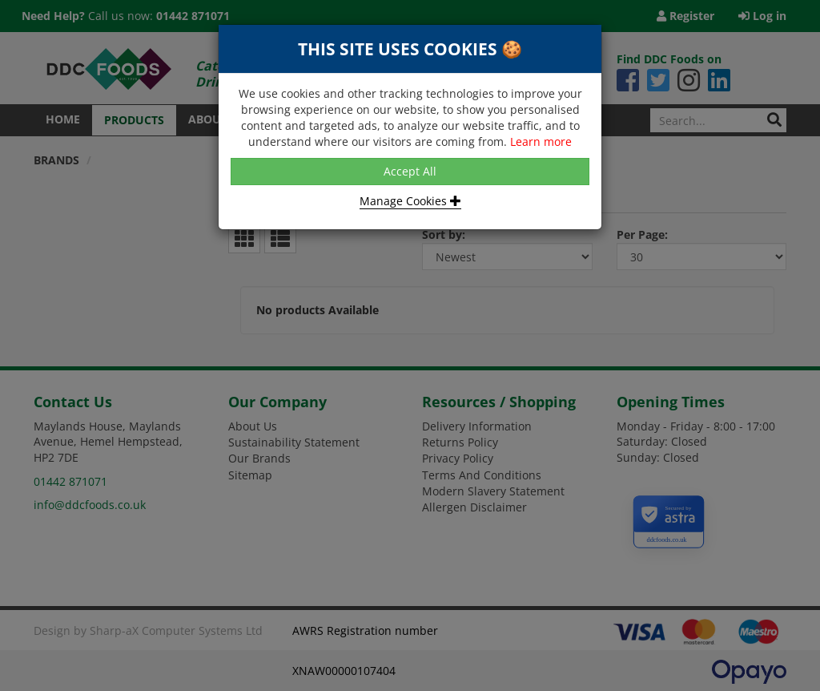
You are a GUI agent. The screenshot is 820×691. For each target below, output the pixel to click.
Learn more (541, 141)
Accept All (410, 171)
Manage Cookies (410, 200)
